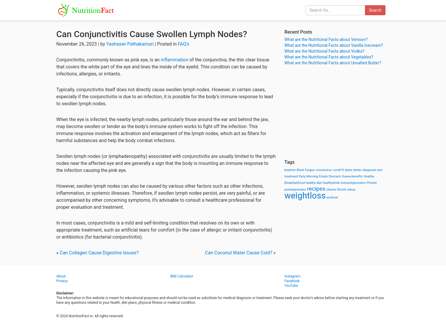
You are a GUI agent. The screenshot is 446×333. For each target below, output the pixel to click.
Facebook (292, 281)
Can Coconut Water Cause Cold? (238, 253)
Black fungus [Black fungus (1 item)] (305, 170)
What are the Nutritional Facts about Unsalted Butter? (333, 63)
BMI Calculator (182, 276)
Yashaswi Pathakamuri (130, 44)
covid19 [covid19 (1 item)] (338, 170)
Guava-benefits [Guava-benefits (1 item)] (352, 176)
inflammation (174, 60)
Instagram (292, 276)
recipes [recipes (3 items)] (316, 188)
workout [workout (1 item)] (332, 197)
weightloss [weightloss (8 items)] (305, 196)
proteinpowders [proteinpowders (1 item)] (295, 189)
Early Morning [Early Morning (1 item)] (308, 176)
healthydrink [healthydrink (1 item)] (331, 183)
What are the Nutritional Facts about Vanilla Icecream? (334, 45)
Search (375, 10)
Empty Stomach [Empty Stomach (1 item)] (330, 176)
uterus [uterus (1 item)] (351, 189)
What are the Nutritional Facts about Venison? (326, 39)
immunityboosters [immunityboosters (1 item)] (353, 183)
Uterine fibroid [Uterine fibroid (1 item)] (336, 189)
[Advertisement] (337, 112)
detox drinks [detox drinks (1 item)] (353, 170)
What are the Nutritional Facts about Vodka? (325, 51)
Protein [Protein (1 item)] (372, 183)
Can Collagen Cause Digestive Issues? (99, 253)
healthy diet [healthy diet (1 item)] (314, 183)
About (61, 276)
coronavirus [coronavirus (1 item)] (324, 170)
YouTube (291, 286)
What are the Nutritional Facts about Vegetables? (329, 57)
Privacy (62, 281)
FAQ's (183, 44)
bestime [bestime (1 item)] (290, 170)
